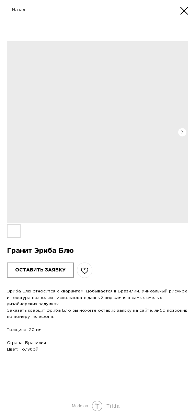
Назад (18, 10)
